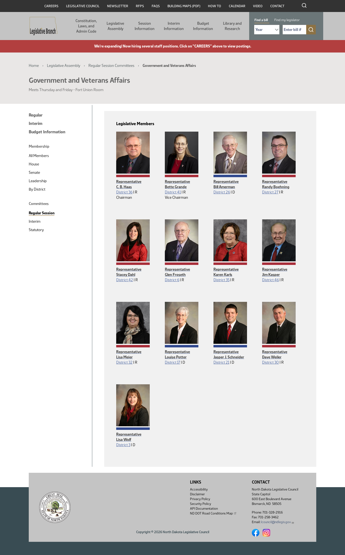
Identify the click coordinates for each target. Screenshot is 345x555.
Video (258, 6)
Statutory (36, 230)
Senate (34, 172)
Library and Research (232, 26)
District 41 (173, 192)
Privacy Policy (200, 499)
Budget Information (203, 26)
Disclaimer (197, 494)
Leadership (38, 181)
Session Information (145, 26)
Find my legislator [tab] (287, 20)
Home (34, 65)
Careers (51, 6)
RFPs (140, 6)
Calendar (237, 6)
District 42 (124, 280)
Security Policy (200, 504)
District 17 (172, 362)
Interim (35, 123)
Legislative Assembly (115, 26)
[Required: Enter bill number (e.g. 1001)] (294, 30)
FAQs (156, 6)
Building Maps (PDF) (183, 6)
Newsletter (117, 6)
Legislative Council (82, 6)
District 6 (172, 280)
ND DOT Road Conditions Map (213, 513)
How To (214, 6)
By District (37, 189)
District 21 (221, 362)
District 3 (123, 445)
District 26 (221, 192)
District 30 (270, 362)
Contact (277, 6)
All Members (39, 155)
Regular (36, 115)
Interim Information (174, 26)
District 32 (124, 362)
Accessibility (199, 489)
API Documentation (204, 509)
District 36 (124, 192)
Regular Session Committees (111, 65)
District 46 (270, 280)
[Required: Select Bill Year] (267, 30)
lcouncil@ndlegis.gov (277, 522)
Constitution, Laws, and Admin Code (86, 26)
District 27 (270, 192)
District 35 (221, 280)
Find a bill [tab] (261, 20)
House (34, 164)
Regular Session (41, 213)
